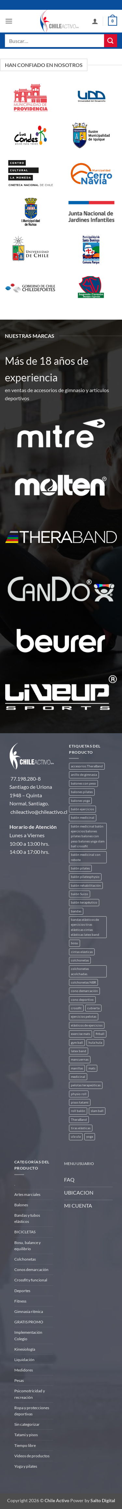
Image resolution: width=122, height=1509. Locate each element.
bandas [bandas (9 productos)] (76, 911)
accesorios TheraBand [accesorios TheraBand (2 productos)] (87, 766)
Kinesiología (24, 1349)
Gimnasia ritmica (28, 1311)
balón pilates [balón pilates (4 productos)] (80, 868)
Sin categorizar (27, 1424)
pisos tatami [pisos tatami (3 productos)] (79, 1102)
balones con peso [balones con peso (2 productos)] (83, 783)
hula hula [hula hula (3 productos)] (95, 1042)
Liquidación (24, 1359)
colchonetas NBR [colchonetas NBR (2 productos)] (83, 982)
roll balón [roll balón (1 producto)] (78, 1111)
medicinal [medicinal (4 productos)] (78, 1077)
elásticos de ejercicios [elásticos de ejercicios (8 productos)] (86, 1025)
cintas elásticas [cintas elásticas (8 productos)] (82, 952)
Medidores (23, 1370)
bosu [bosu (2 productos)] (74, 943)
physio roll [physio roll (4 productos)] (79, 1094)
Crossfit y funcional (30, 1279)
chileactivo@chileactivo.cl (38, 812)
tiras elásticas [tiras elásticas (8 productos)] (80, 1128)
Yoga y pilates (25, 1466)
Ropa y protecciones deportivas (31, 1410)
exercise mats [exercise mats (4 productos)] (80, 1034)
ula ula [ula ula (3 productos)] (76, 1136)
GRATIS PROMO (28, 1321)
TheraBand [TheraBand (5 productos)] (79, 1119)
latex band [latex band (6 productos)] (78, 1051)
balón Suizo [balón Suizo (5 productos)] (79, 894)
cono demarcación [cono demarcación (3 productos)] (84, 991)
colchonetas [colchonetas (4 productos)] (80, 960)
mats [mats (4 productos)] (91, 1068)
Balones (21, 1204)
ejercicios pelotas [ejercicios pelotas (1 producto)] (83, 1016)
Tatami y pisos (26, 1434)
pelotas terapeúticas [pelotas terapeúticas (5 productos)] (86, 1085)
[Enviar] (110, 40)
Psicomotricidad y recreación (29, 1393)
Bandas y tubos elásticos (27, 1218)
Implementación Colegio (28, 1335)
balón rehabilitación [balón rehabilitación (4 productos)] (86, 885)
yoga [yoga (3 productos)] (89, 1136)
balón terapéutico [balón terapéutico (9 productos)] (84, 902)
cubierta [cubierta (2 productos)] (93, 1008)
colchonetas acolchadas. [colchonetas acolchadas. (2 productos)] (80, 971)
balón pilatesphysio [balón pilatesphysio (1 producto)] (85, 877)
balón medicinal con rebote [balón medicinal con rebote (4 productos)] (86, 857)
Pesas (19, 1380)
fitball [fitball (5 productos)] (100, 1034)
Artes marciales (27, 1194)
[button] (9, 21)
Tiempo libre (25, 1445)
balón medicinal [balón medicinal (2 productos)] (82, 817)
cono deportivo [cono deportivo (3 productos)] (82, 999)
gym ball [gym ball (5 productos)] (77, 1042)
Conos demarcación (31, 1269)
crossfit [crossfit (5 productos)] (76, 1008)
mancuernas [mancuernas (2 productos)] (79, 1059)
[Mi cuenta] (95, 21)
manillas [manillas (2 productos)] (77, 1068)
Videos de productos (31, 1455)
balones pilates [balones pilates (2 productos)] (82, 792)
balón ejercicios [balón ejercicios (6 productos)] (82, 809)
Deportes (22, 1290)
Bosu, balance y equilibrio (27, 1245)
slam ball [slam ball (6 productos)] (97, 1111)
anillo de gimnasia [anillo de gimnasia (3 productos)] (84, 774)
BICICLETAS (24, 1231)
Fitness (20, 1301)
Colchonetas (25, 1259)
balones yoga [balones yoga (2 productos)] (80, 800)
